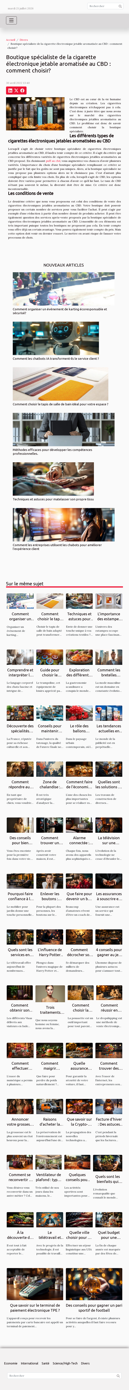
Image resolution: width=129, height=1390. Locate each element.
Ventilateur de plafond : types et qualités (48, 1180)
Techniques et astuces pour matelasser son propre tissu (53, 499)
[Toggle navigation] (11, 20)
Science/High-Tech (65, 1363)
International (29, 1363)
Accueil (10, 39)
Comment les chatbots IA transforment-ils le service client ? (56, 358)
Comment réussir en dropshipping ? (109, 1010)
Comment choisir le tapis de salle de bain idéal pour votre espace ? (60, 404)
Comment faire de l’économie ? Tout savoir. (79, 787)
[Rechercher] (105, 6)
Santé (45, 1363)
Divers (24, 39)
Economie (10, 1363)
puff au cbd (53, 160)
